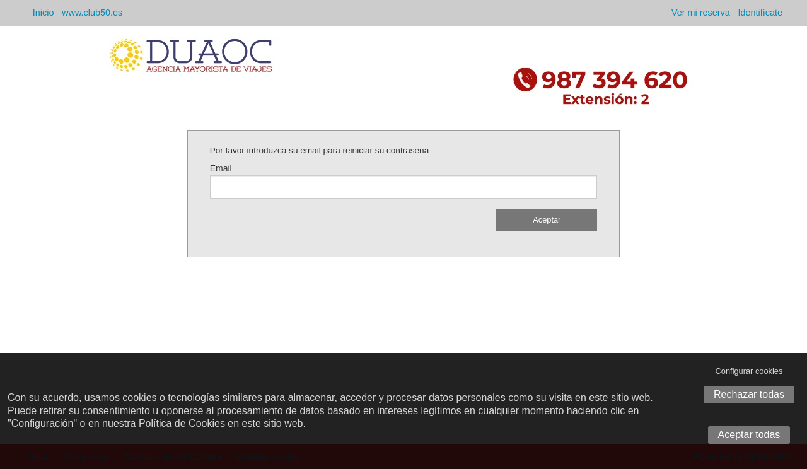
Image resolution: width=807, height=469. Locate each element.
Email (221, 168)
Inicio (43, 13)
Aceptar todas (749, 434)
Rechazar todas (749, 394)
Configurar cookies (749, 371)
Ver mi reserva (700, 13)
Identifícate (760, 13)
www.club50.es (92, 13)
